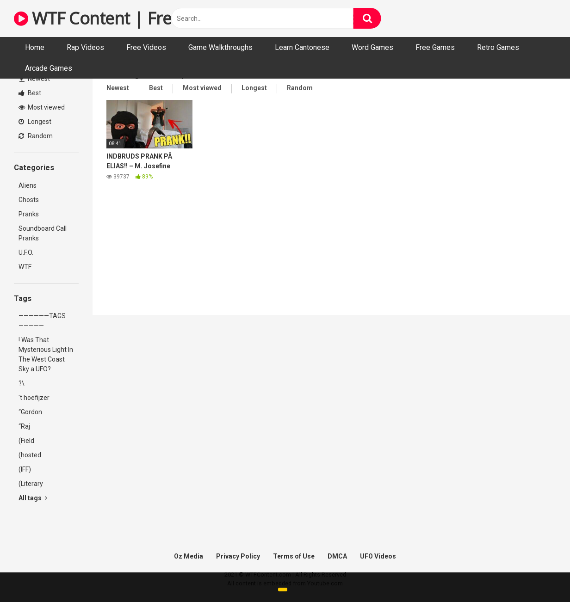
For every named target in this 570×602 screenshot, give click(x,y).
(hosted (30, 455)
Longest (35, 121)
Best (30, 93)
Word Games (372, 47)
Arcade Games (48, 68)
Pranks (29, 214)
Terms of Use (294, 556)
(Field (26, 440)
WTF (25, 266)
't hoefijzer (34, 397)
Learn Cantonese (302, 47)
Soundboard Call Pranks (43, 233)
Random (36, 136)
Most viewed (42, 107)
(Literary (31, 483)
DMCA (337, 556)
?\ (22, 383)
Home (34, 47)
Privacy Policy (238, 556)
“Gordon (30, 412)
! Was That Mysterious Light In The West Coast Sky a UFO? (46, 354)
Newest (34, 78)
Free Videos (146, 47)
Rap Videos (85, 47)
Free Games (435, 47)
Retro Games (498, 47)
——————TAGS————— (42, 320)
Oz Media (188, 556)
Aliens (28, 185)
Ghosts (29, 199)
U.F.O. (26, 252)
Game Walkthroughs (220, 47)
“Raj (24, 426)
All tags (33, 498)
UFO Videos (378, 556)
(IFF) (25, 469)
